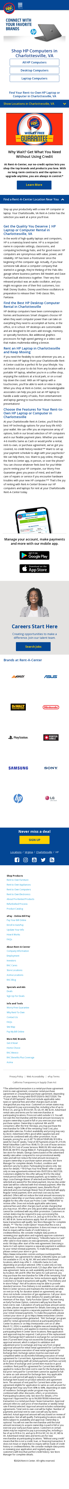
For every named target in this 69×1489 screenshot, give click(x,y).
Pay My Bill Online (15, 1031)
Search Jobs (33, 647)
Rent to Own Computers (19, 889)
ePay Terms (53, 1076)
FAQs (9, 939)
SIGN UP (34, 840)
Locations (16, 852)
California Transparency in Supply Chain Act (34, 1082)
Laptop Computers (34, 78)
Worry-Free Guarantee (18, 1007)
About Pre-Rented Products (20, 899)
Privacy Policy (16, 1076)
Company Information (18, 950)
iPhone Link (34, 570)
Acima (10, 1062)
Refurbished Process (17, 903)
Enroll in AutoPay (15, 924)
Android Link (35, 557)
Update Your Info (15, 929)
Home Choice (13, 1047)
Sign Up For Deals (15, 996)
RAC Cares (12, 965)
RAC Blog (11, 979)
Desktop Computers (34, 70)
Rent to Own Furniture (17, 879)
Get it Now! (12, 1043)
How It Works (13, 934)
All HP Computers (34, 62)
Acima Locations (15, 975)
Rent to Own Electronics (18, 894)
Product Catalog (15, 908)
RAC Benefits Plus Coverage (20, 1057)
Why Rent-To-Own (16, 1012)
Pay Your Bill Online (16, 920)
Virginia (29, 852)
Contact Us (12, 1017)
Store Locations (14, 970)
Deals (9, 991)
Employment (13, 955)
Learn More (34, 185)
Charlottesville (44, 852)
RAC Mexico (12, 1052)
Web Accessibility (35, 1076)
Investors (11, 960)
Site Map (11, 1026)
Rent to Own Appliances (19, 884)
